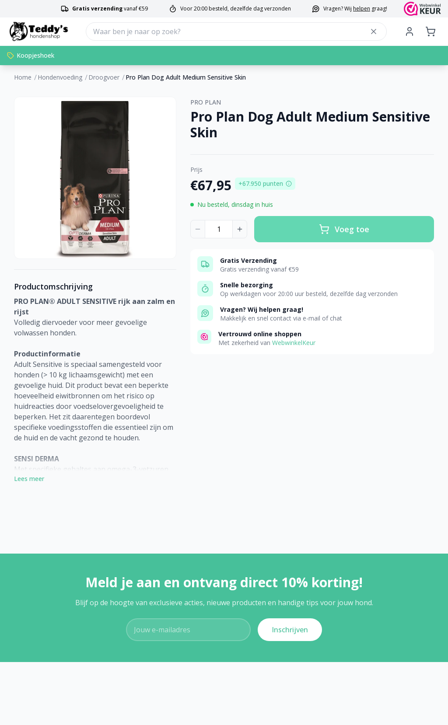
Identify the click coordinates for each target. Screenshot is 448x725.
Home (23, 77)
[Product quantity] (219, 229)
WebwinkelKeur (293, 342)
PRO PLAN (205, 102)
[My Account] (409, 31)
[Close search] (374, 31)
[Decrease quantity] (198, 229)
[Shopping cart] (430, 31)
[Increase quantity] (240, 229)
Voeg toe (344, 229)
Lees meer (29, 478)
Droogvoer (103, 77)
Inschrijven (290, 629)
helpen (361, 8)
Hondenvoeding (60, 77)
